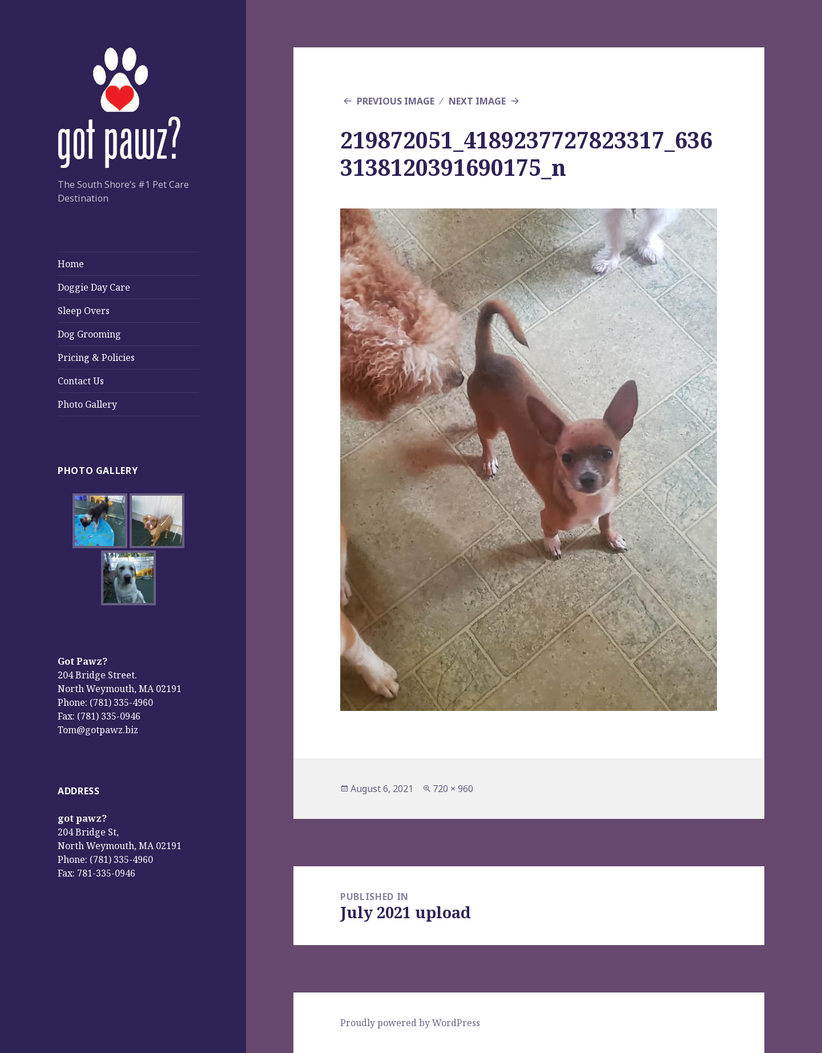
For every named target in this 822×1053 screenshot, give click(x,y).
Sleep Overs (84, 310)
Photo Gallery (87, 404)
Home (71, 264)
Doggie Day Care (94, 287)
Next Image (477, 101)
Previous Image (395, 101)
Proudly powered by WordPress (410, 1022)
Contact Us (81, 381)
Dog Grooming (89, 334)
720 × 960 (453, 788)
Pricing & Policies (96, 357)
